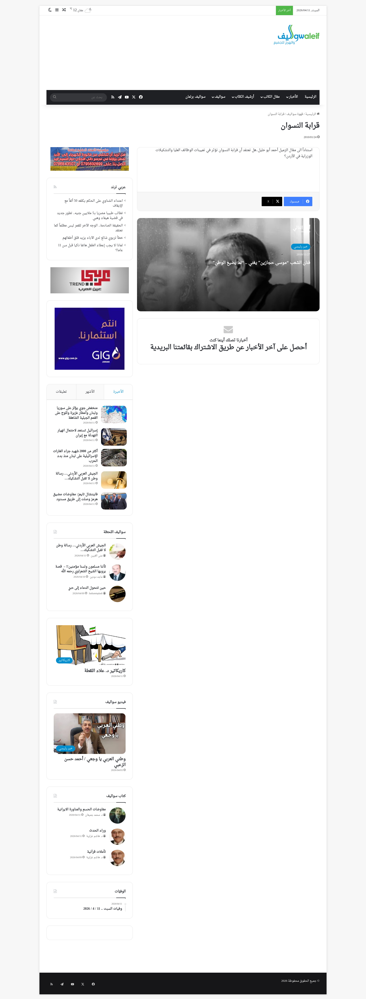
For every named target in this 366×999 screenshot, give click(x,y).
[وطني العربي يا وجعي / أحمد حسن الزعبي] (90, 737)
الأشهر (90, 391)
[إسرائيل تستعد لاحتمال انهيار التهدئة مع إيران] (113, 438)
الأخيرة (118, 391)
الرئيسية (310, 97)
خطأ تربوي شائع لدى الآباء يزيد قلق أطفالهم (93, 238)
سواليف (220, 97)
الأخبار (293, 97)
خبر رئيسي (301, 247)
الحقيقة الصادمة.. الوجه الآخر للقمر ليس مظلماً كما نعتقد (88, 228)
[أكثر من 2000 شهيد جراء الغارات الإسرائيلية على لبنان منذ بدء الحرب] (113, 459)
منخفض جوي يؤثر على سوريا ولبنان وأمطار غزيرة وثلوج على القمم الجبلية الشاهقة (75, 414)
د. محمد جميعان (93, 818)
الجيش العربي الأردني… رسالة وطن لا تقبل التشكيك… (75, 477)
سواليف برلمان (195, 97)
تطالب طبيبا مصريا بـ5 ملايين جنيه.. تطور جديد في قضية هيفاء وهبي (90, 215)
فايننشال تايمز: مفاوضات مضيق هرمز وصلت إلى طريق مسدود (76, 501)
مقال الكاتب (271, 97)
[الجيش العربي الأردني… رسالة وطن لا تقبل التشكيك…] (113, 481)
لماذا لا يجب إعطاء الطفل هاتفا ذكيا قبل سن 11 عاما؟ (90, 248)
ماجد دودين (96, 580)
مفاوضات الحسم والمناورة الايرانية (81, 813)
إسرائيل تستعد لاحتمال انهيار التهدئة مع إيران (76, 434)
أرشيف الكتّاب (244, 97)
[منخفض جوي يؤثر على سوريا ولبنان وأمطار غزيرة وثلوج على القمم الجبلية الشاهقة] (113, 415)
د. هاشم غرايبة (94, 840)
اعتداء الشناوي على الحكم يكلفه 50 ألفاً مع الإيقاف (93, 203)
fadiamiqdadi (95, 597)
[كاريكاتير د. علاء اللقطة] (90, 649)
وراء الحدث (97, 835)
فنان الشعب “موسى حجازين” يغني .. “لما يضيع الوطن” (266, 266)
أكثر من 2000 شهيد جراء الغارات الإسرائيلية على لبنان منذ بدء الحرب (76, 457)
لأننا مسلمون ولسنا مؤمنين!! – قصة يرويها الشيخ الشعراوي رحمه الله (80, 573)
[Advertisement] (141, 52)
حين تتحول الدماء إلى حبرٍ (87, 592)
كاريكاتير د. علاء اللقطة (105, 675)
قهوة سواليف (294, 114)
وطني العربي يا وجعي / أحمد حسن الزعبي (95, 766)
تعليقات (61, 391)
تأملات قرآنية (96, 856)
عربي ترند (118, 187)
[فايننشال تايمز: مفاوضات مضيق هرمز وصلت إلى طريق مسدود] (113, 502)
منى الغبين (96, 559)
